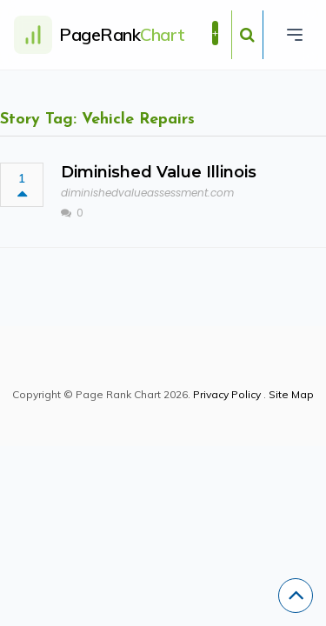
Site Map (291, 394)
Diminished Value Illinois (158, 172)
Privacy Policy (227, 394)
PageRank (122, 34)
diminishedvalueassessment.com (147, 192)
